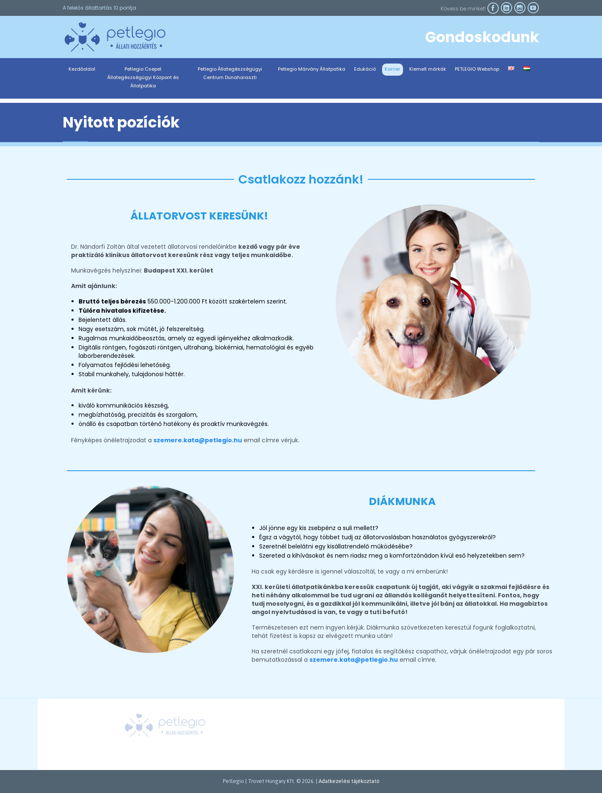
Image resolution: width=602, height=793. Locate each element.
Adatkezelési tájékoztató (349, 781)
